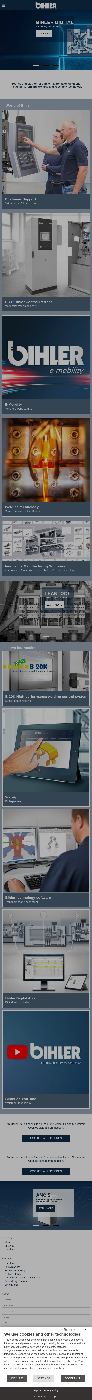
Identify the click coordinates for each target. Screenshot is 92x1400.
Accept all (73, 1378)
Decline (17, 1378)
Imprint (37, 1390)
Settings (43, 1378)
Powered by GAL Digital (46, 1396)
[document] (46, 1353)
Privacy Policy (51, 1390)
